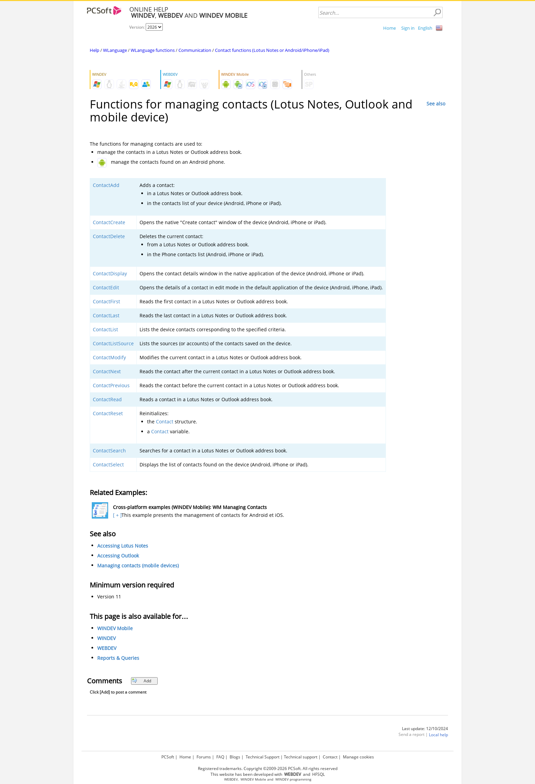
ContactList (105, 329)
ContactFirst (106, 301)
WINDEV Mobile (115, 628)
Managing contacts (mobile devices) (138, 565)
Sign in (408, 28)
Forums (204, 757)
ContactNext (107, 371)
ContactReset (108, 413)
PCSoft (167, 757)
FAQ (220, 757)
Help (94, 50)
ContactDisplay (110, 273)
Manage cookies (358, 757)
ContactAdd (106, 185)
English (425, 28)
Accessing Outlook (118, 555)
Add (141, 681)
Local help (438, 735)
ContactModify (109, 357)
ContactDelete (109, 236)
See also (435, 103)
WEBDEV (106, 648)
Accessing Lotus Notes (122, 545)
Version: (137, 27)
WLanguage (115, 50)
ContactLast (106, 315)
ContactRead (107, 399)
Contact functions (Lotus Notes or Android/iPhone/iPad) (272, 50)
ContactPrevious (111, 385)
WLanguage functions (153, 50)
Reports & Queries (118, 658)
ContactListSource (113, 343)
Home (389, 28)
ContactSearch (109, 450)
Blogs (235, 757)
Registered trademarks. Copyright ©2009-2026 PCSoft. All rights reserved (267, 768)
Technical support (300, 757)
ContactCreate (109, 222)
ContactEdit (106, 287)
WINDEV (106, 638)
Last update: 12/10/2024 (425, 728)
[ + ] (116, 515)
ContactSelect (108, 464)
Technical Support (262, 757)
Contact (164, 421)
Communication (194, 50)
